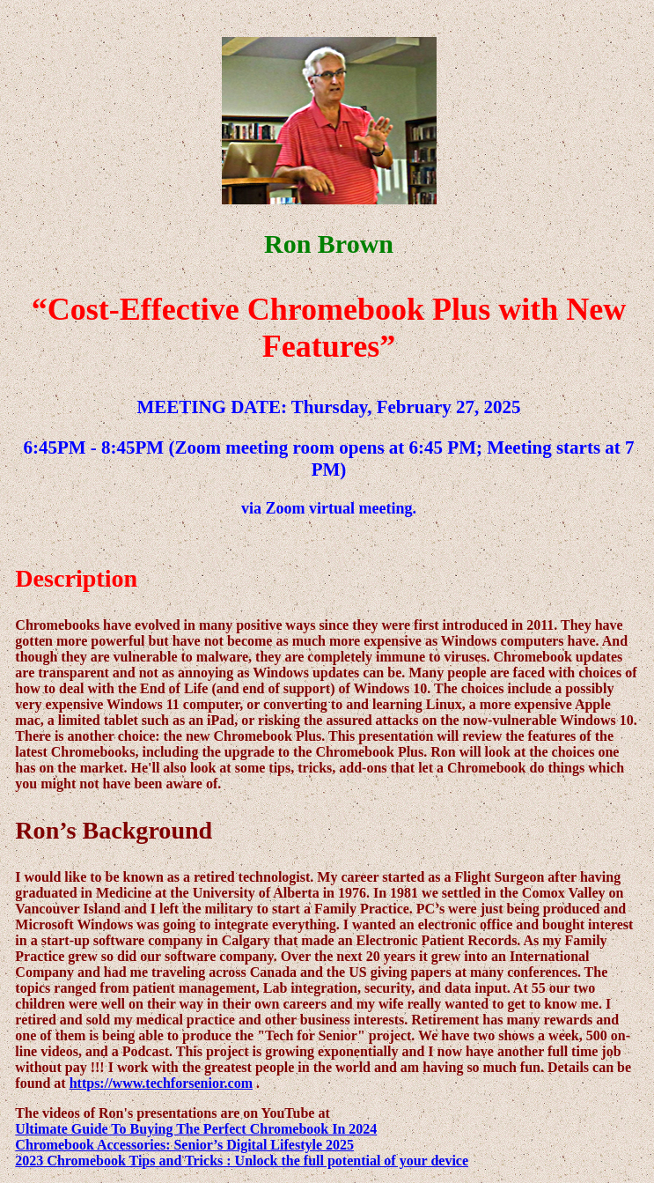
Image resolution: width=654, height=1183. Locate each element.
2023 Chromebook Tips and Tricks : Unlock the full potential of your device (241, 1160)
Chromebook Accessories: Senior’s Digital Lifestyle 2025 (184, 1144)
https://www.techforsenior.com (161, 1083)
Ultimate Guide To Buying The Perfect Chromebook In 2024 (196, 1128)
